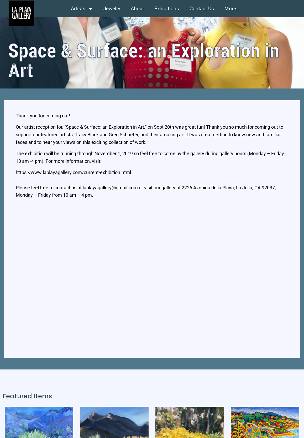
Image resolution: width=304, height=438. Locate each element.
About (137, 9)
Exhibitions (166, 9)
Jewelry (111, 9)
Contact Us (202, 9)
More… (231, 9)
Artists (82, 9)
